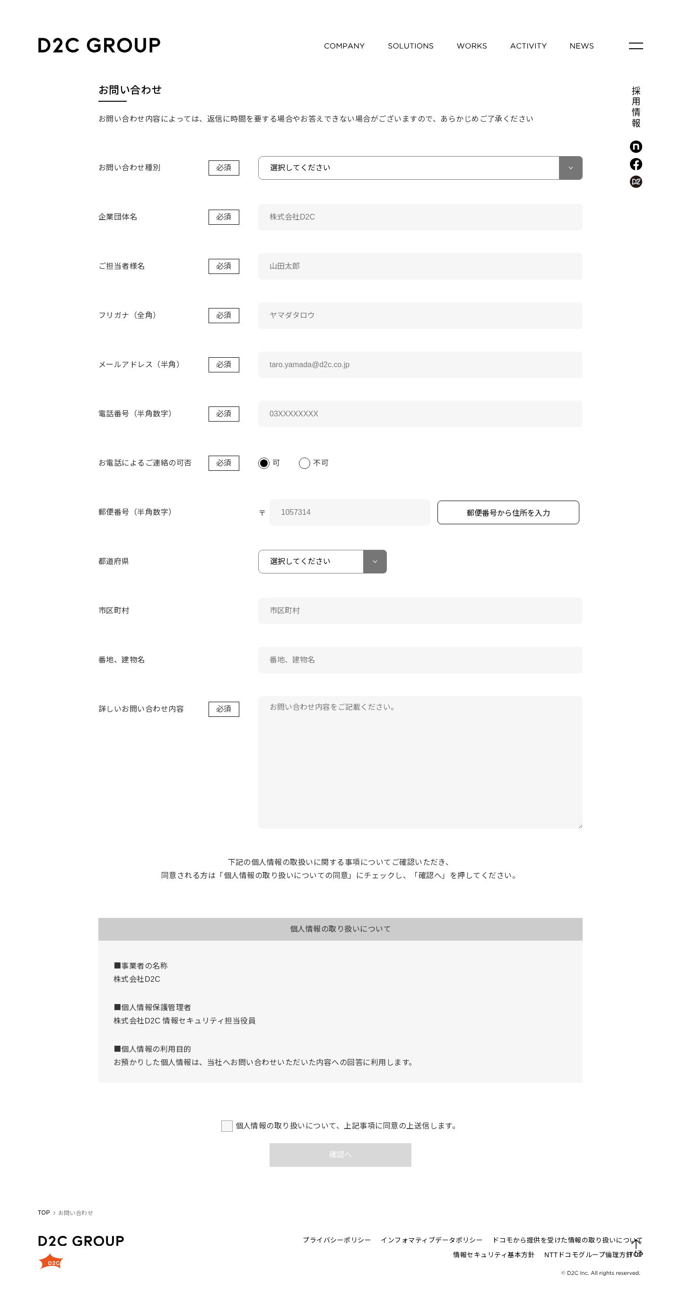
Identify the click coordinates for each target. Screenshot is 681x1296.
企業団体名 (117, 217)
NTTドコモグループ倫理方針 (588, 1255)
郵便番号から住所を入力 (508, 513)
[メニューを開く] (636, 46)
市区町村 (114, 611)
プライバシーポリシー (337, 1240)
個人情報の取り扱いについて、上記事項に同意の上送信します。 (348, 1126)
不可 (321, 463)
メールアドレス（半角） (141, 365)
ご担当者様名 (121, 266)
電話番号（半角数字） (137, 414)
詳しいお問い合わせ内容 (141, 709)
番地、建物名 (121, 660)
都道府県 (114, 561)
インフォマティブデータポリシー (432, 1240)
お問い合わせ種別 (129, 168)
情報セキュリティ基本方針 (494, 1255)
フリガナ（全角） (129, 315)
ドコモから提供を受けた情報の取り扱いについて (567, 1240)
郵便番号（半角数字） (137, 512)
